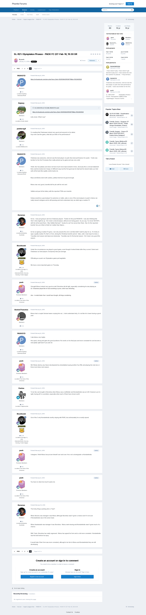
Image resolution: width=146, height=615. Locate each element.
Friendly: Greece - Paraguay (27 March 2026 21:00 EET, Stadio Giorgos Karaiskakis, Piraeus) (119, 123)
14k (21, 298)
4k (21, 231)
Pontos (21, 388)
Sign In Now (77, 576)
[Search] (110, 9)
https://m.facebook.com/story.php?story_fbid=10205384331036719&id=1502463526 (56, 79)
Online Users (46, 14)
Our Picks (30, 14)
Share (82, 60)
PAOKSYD (21, 76)
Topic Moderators (54, 10)
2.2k (22, 326)
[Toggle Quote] (33, 108)
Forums (14, 14)
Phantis (16, 10)
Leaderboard (41, 10)
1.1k (21, 92)
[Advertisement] (46, 36)
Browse (24, 10)
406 (22, 404)
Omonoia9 (113, 145)
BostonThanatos (21, 310)
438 (22, 119)
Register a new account (37, 576)
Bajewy (21, 103)
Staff (37, 14)
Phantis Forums (19, 4)
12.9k (21, 267)
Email (112, 169)
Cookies (77, 612)
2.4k (22, 145)
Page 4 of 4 (38, 68)
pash (22, 59)
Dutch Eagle (113, 127)
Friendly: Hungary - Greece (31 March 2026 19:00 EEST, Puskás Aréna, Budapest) (119, 133)
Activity (32, 10)
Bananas (21, 215)
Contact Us (69, 612)
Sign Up (130, 3)
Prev (18, 68)
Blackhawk (21, 246)
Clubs (22, 14)
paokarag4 (21, 129)
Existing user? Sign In (116, 4)
